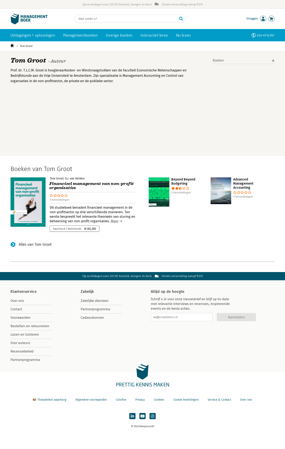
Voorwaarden (21, 318)
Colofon (121, 399)
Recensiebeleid (22, 351)
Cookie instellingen (186, 399)
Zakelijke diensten (94, 301)
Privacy (140, 399)
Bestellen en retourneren (30, 326)
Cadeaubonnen (92, 318)
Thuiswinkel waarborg (50, 399)
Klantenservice (24, 291)
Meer (114, 221)
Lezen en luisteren (25, 334)
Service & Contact (219, 399)
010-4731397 (265, 35)
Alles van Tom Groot (35, 244)
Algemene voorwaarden (91, 399)
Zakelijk (87, 291)
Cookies (159, 399)
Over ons (17, 301)
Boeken (218, 60)
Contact (16, 309)
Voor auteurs (20, 343)
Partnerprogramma (25, 360)
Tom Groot (26, 46)
